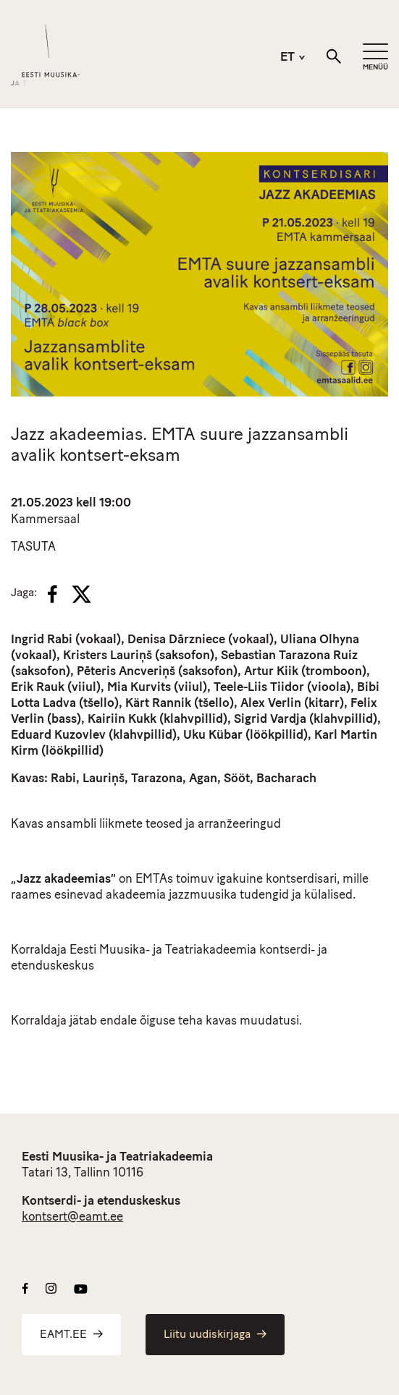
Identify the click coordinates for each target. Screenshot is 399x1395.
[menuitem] (283, 57)
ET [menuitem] (287, 58)
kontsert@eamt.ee (72, 1217)
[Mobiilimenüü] (375, 57)
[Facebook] (52, 594)
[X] (81, 594)
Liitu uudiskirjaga (215, 1335)
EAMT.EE (71, 1335)
